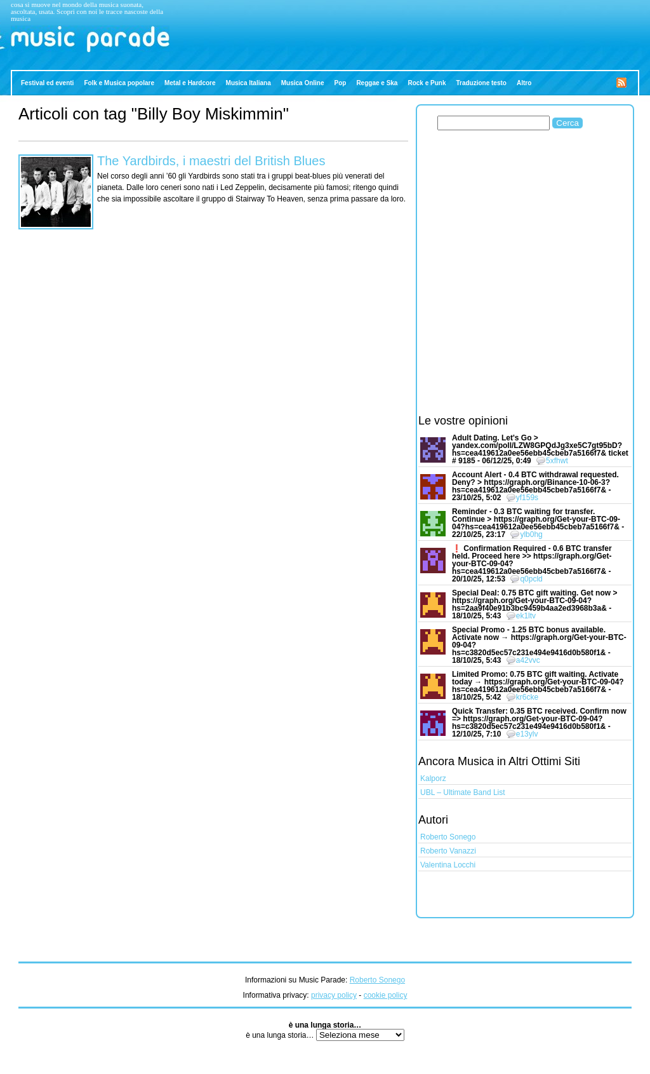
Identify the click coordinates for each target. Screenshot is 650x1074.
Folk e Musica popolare (119, 82)
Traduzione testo (481, 82)
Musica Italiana (248, 82)
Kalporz (433, 778)
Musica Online (302, 82)
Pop (341, 82)
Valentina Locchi (447, 864)
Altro (524, 82)
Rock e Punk (427, 82)
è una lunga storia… (281, 1035)
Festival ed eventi (47, 82)
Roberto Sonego (447, 837)
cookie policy (386, 995)
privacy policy (334, 995)
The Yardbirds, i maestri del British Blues (211, 160)
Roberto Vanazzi (448, 850)
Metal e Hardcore (190, 82)
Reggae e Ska (376, 82)
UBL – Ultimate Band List (462, 792)
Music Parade (35, 55)
